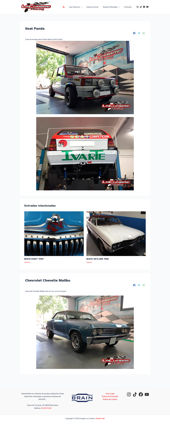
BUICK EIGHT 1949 (34, 259)
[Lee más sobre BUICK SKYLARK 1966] (116, 234)
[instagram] (137, 6)
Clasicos (27, 262)
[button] (67, 7)
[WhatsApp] (144, 33)
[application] (84, 7)
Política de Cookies (110, 399)
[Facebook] (134, 33)
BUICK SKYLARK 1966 (97, 259)
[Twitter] (139, 33)
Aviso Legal (110, 394)
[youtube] (147, 6)
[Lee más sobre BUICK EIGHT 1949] (54, 234)
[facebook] (144, 6)
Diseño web (100, 418)
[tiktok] (140, 6)
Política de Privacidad (110, 396)
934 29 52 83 (46, 408)
